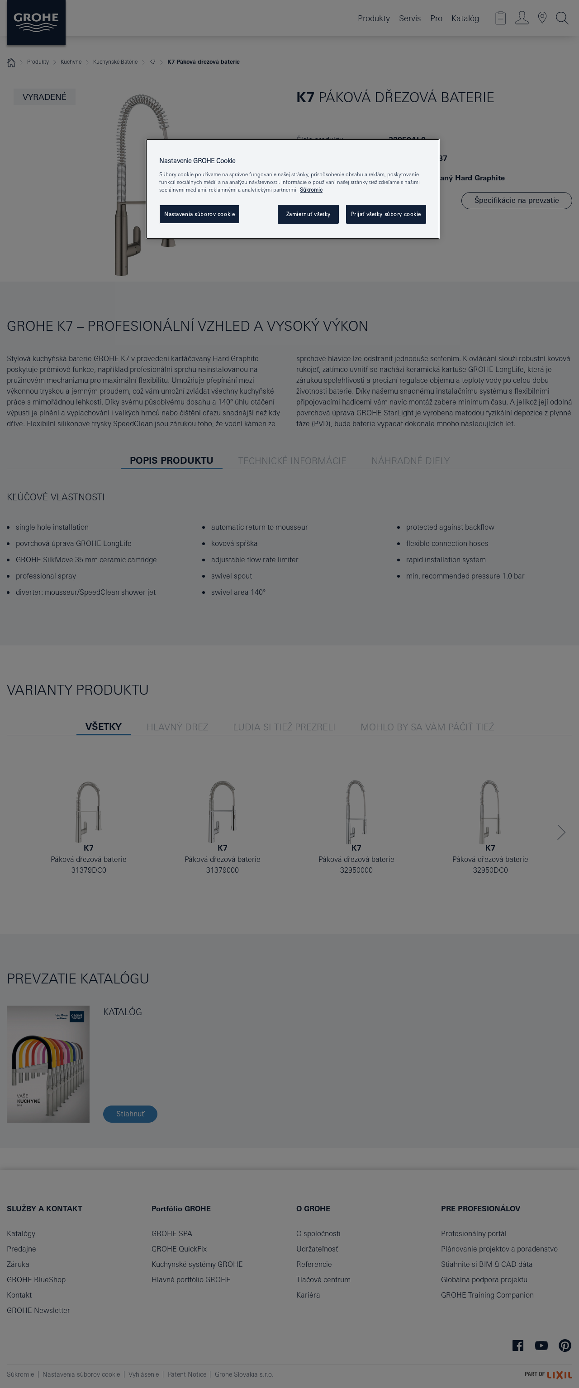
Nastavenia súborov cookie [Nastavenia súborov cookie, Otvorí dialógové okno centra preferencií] (199, 214)
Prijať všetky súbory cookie (386, 214)
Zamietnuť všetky (308, 214)
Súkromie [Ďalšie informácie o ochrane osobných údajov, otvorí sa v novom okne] (311, 190)
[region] (293, 189)
